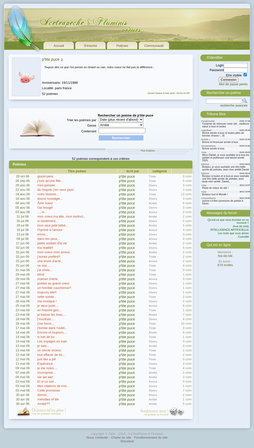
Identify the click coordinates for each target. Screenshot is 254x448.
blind (40, 274)
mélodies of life (48, 399)
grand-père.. (46, 176)
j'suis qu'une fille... (50, 181)
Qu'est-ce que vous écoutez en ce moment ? (228, 221)
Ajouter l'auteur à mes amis (161, 93)
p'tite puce (51, 59)
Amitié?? (43, 404)
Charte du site (121, 437)
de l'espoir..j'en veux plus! (55, 190)
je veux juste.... (48, 306)
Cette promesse (48, 390)
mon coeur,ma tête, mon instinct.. (61, 216)
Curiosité (243, 236)
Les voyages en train (52, 341)
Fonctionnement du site (150, 437)
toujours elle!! (47, 292)
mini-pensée (46, 185)
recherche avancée (234, 105)
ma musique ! (47, 301)
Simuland (127, 441)
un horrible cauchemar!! (54, 288)
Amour (153, 212)
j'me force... (45, 323)
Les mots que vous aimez (233, 233)
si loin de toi (46, 337)
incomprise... (46, 372)
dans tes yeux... (48, 239)
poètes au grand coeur (53, 283)
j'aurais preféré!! (49, 256)
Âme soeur (45, 203)
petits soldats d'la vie (52, 243)
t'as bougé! (45, 207)
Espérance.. (46, 363)
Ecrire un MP (183, 93)
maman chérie (47, 279)
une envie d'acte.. (50, 261)
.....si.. (41, 212)
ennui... (42, 234)
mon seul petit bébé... (52, 225)
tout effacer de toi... (51, 355)
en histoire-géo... (49, 310)
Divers (153, 185)
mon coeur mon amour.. (54, 252)
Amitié (153, 203)
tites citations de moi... (53, 386)
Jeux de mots (241, 226)
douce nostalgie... (50, 198)
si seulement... (47, 221)
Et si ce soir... (47, 381)
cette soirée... (47, 297)
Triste (152, 176)
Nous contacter (97, 437)
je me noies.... (47, 368)
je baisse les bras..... (52, 314)
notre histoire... (48, 194)
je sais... (43, 346)
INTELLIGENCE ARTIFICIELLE (230, 229)
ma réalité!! (45, 248)
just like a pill (46, 359)
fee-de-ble (225, 256)
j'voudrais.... (46, 319)
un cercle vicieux (49, 350)
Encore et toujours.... (52, 332)
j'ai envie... (45, 270)
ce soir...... (44, 265)
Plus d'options (148, 150)
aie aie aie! (45, 377)
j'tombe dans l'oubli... (52, 328)
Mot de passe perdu (233, 84)
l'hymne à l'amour (50, 230)
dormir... (43, 395)
